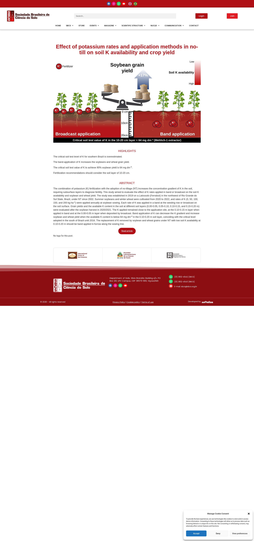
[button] (248, 513)
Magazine (110, 26)
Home (58, 25)
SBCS (69, 26)
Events (94, 26)
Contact (194, 25)
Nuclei (155, 26)
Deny (218, 533)
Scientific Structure (133, 26)
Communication (174, 26)
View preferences (239, 533)
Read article (127, 231)
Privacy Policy (119, 302)
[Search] (178, 16)
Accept (196, 533)
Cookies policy (133, 302)
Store (81, 25)
